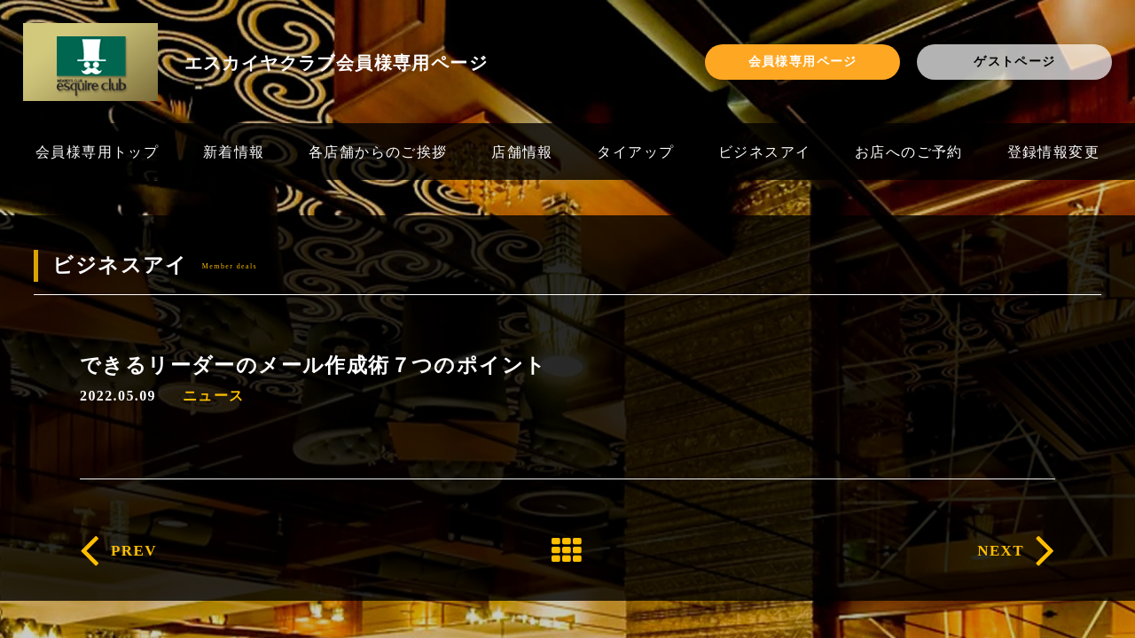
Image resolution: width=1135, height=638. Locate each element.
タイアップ (635, 151)
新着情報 (234, 151)
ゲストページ (1014, 60)
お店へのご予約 (909, 151)
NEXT (1000, 550)
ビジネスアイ (764, 151)
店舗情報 (522, 151)
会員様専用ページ (802, 60)
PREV (134, 550)
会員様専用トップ (97, 151)
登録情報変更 (1053, 151)
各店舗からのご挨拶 (378, 151)
